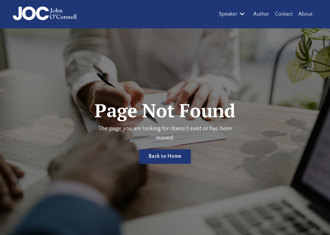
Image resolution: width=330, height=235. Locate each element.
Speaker (232, 14)
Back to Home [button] (165, 156)
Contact (284, 14)
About (305, 14)
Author (261, 14)
